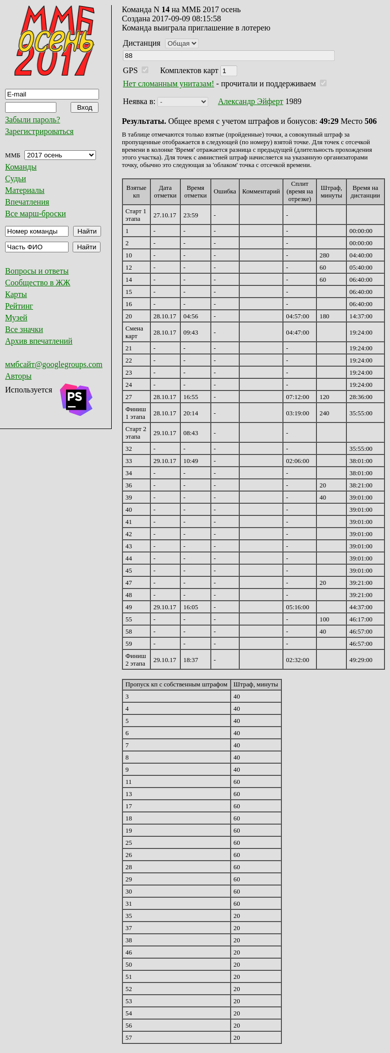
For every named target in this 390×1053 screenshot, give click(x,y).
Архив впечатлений (39, 341)
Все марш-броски (35, 213)
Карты (16, 294)
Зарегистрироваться (39, 131)
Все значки (24, 329)
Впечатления (27, 202)
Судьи (15, 178)
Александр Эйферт (250, 101)
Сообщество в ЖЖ (37, 282)
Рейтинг (19, 306)
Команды (21, 166)
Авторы (18, 376)
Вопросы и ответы (37, 271)
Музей (16, 317)
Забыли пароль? (32, 119)
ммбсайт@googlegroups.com (54, 364)
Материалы (25, 190)
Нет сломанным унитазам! (168, 83)
